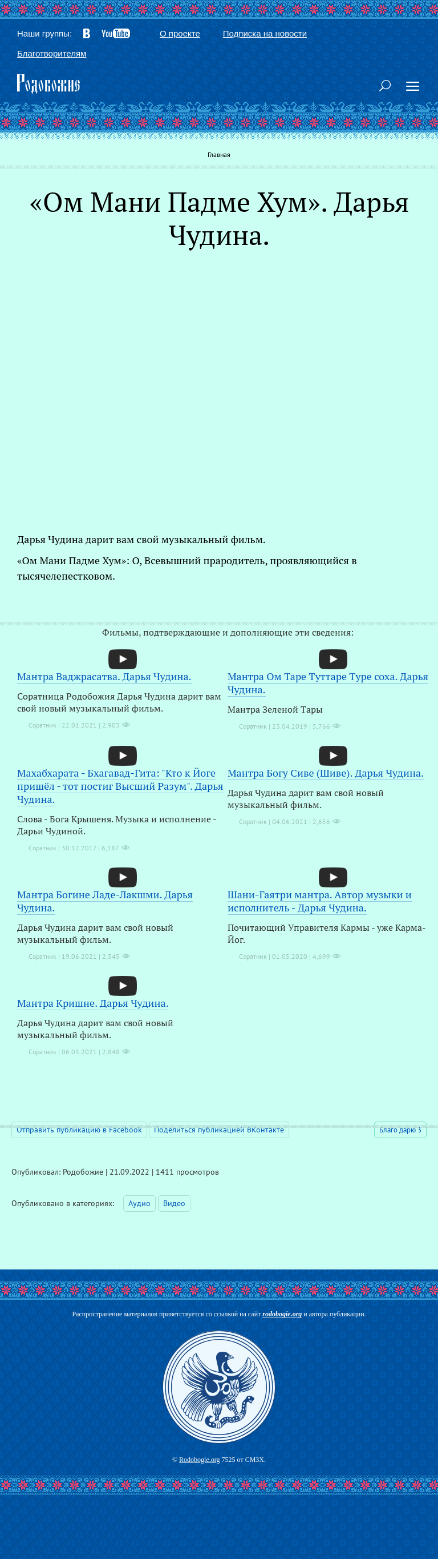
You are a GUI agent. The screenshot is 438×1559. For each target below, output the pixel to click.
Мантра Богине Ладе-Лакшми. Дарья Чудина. (105, 900)
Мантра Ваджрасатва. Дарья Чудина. (104, 676)
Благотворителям (51, 53)
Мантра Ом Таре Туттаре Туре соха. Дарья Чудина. (328, 682)
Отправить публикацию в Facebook (79, 1129)
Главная (219, 154)
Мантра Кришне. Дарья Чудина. (93, 1003)
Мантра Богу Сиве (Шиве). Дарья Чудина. (326, 773)
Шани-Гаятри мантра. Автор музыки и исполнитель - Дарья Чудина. (320, 900)
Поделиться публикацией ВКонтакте (219, 1129)
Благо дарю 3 (400, 1130)
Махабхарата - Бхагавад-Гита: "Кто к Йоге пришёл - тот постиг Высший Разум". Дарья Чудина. (120, 786)
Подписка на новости (265, 33)
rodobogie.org (282, 1314)
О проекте (180, 33)
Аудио (139, 1203)
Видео (174, 1203)
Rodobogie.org (199, 1460)
